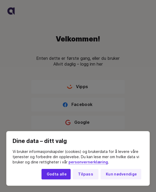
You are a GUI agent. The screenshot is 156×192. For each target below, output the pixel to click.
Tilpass (85, 174)
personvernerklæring (88, 162)
